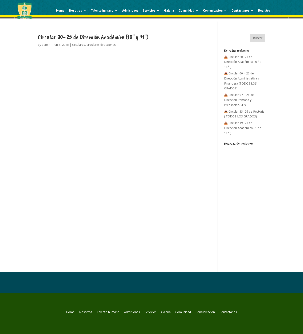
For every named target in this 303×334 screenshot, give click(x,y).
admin (46, 45)
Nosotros (75, 10)
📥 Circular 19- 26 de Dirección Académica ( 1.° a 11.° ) (242, 128)
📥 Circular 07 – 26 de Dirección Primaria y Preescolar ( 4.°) (239, 100)
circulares (78, 45)
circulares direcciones (101, 45)
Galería (169, 10)
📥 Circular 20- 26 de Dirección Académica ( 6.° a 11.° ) (242, 62)
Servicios (149, 10)
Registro (264, 10)
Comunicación (213, 10)
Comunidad (186, 10)
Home (60, 10)
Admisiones (130, 10)
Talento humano (102, 10)
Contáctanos (240, 10)
